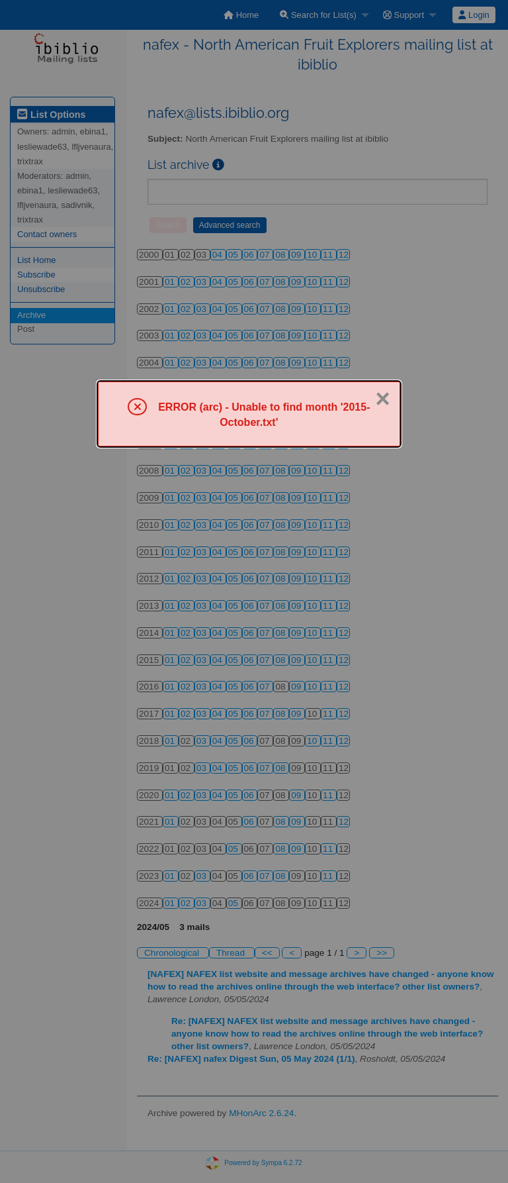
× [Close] (382, 398)
